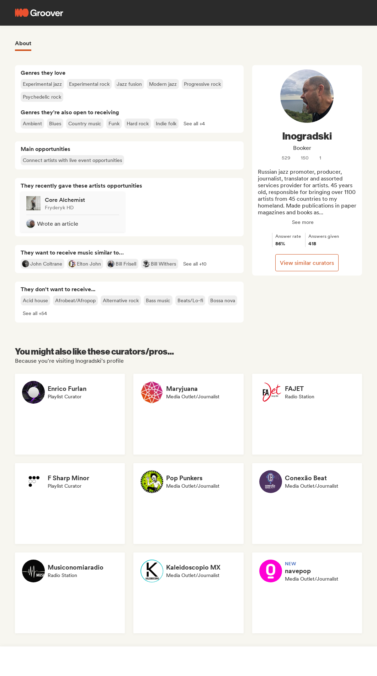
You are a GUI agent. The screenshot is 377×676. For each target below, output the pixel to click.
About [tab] (23, 43)
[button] (194, 124)
